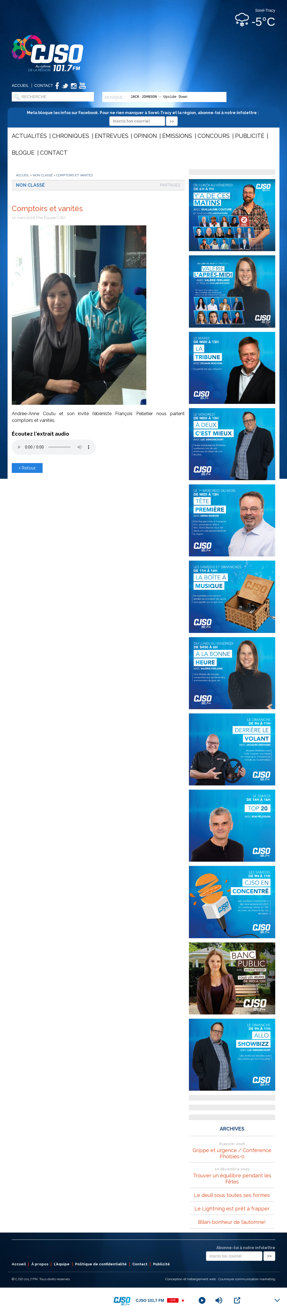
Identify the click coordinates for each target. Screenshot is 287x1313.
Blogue (23, 152)
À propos (39, 1264)
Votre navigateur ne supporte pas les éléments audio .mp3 (54, 447)
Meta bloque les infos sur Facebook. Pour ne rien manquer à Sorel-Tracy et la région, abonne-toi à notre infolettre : (143, 116)
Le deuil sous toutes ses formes (232, 1195)
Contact (43, 85)
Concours (214, 136)
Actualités (29, 136)
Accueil (20, 85)
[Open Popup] (237, 1300)
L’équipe (62, 1264)
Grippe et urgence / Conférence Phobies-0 (232, 1153)
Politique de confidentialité (101, 1264)
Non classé (43, 175)
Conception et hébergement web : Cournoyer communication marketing (220, 1279)
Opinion (145, 136)
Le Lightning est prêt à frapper (232, 1209)
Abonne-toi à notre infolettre (245, 1247)
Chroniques (70, 136)
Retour (27, 468)
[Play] (202, 1300)
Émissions (177, 136)
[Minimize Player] (277, 1300)
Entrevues (111, 136)
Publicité (249, 136)
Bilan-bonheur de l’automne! (232, 1222)
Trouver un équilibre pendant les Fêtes (232, 1179)
